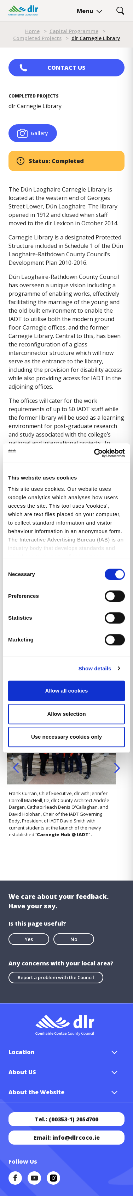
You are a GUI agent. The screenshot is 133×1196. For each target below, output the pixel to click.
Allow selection (66, 714)
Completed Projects (37, 38)
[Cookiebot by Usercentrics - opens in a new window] (95, 453)
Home (32, 31)
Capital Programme (74, 31)
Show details (95, 668)
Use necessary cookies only (66, 737)
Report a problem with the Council (56, 977)
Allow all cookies (66, 691)
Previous (15, 767)
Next (117, 767)
